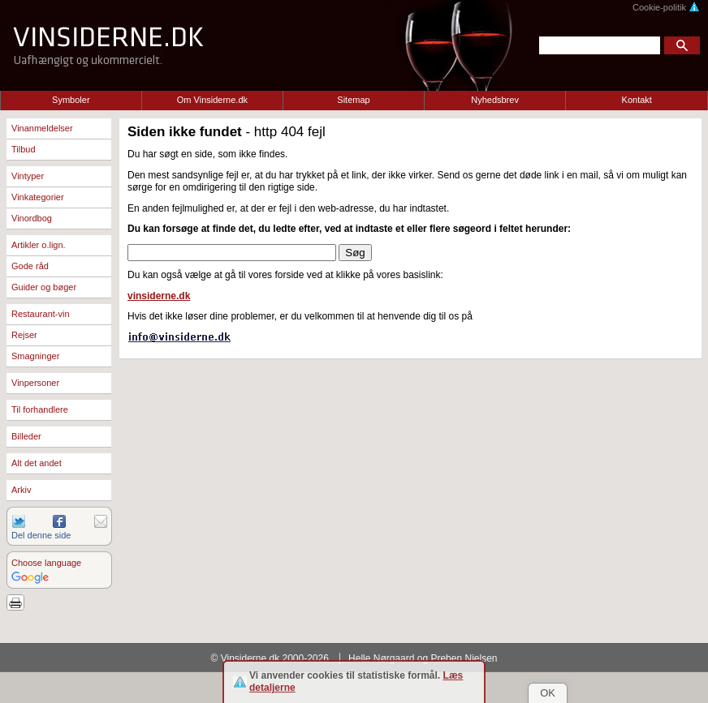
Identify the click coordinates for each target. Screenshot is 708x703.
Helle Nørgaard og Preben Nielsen (422, 658)
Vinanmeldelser (42, 128)
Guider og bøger (43, 287)
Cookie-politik (666, 7)
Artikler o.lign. (38, 245)
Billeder (26, 436)
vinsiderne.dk (158, 296)
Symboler (70, 100)
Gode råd (30, 266)
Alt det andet (36, 463)
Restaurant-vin (40, 314)
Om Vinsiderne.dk (212, 100)
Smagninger (35, 356)
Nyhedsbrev (495, 100)
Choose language (46, 563)
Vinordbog (31, 218)
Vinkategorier (37, 197)
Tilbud (23, 149)
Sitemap (353, 100)
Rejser (24, 335)
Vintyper (27, 176)
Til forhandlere (39, 409)
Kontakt (637, 100)
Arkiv (21, 490)
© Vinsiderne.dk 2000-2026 (270, 658)
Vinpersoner (35, 383)
